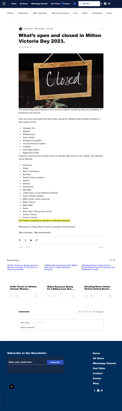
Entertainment (97, 13)
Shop (96, 383)
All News (10, 13)
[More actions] (102, 28)
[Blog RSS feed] (11, 386)
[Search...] (89, 3)
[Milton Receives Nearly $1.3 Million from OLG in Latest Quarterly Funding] (61, 273)
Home (96, 353)
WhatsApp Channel (104, 363)
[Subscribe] (55, 362)
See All (112, 260)
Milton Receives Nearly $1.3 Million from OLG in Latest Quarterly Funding (60, 288)
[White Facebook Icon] (94, 390)
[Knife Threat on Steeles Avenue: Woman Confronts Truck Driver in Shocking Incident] (23, 273)
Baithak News (23, 13)
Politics (84, 13)
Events (109, 13)
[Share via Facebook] (20, 240)
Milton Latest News (40, 13)
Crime (75, 13)
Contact (98, 373)
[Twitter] (109, 3)
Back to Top (4, 401)
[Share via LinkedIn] (31, 240)
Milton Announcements (60, 13)
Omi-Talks (99, 368)
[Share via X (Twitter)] (25, 240)
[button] (74, 3)
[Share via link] (37, 240)
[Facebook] (101, 3)
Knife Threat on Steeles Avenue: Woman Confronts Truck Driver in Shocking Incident (23, 287)
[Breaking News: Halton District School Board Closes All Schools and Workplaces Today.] (98, 273)
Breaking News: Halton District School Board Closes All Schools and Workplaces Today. (97, 287)
